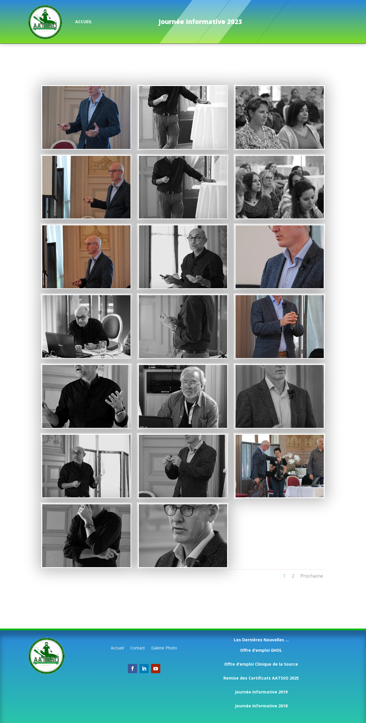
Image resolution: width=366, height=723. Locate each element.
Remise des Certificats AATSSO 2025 (261, 678)
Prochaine (311, 575)
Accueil (117, 648)
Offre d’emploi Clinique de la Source (261, 664)
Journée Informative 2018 (261, 706)
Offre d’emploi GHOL (261, 650)
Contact (137, 648)
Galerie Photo (164, 648)
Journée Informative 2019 (261, 692)
